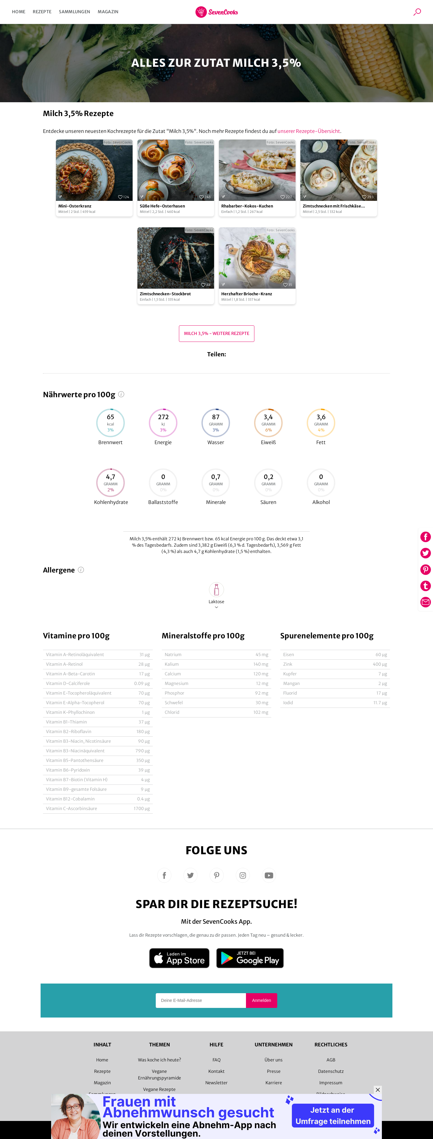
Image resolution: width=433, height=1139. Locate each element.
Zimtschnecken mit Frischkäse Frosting (332, 206)
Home (18, 11)
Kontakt (216, 1071)
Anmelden (261, 1000)
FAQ (217, 1060)
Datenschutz (331, 1071)
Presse (274, 1071)
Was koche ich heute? (159, 1060)
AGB (331, 1060)
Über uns (274, 1060)
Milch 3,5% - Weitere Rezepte (216, 333)
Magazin (108, 11)
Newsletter (216, 1082)
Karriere (274, 1082)
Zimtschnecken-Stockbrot (165, 293)
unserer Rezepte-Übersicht (309, 131)
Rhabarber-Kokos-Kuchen (247, 206)
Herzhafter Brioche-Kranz (246, 293)
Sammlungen (74, 11)
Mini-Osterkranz (74, 206)
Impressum (330, 1082)
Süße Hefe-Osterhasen (162, 206)
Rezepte (42, 11)
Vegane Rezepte (159, 1089)
